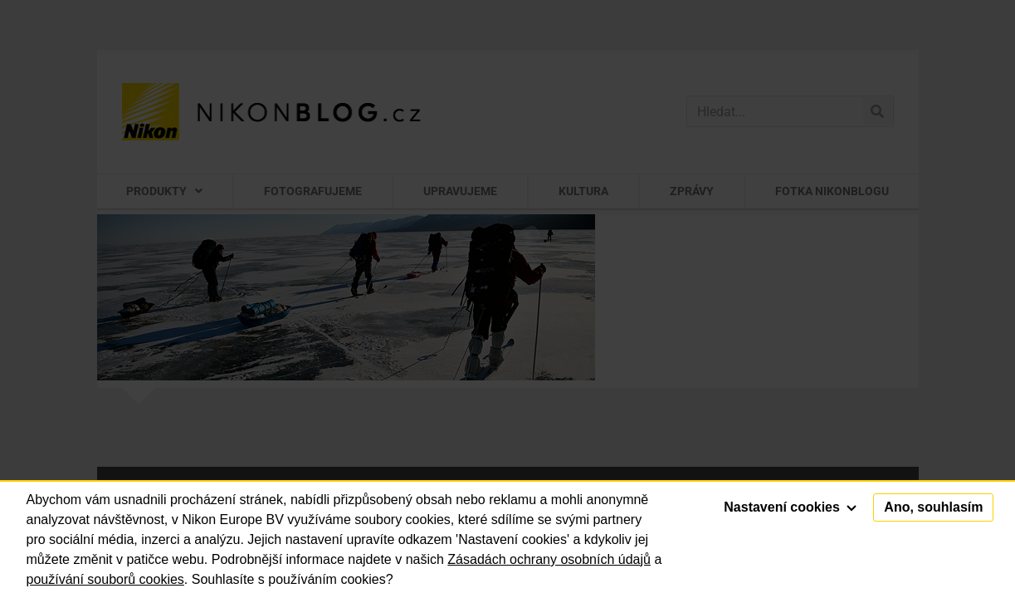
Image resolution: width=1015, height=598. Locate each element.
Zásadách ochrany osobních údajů (549, 559)
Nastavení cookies (790, 507)
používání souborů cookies (105, 579)
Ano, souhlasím (933, 507)
